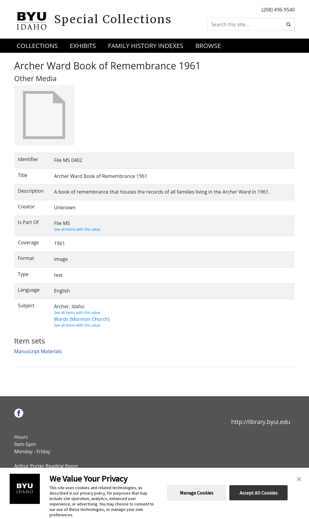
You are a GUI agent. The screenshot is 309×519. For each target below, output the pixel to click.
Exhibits (83, 45)
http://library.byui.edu (260, 422)
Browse (208, 45)
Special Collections (113, 19)
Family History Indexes (145, 45)
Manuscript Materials (38, 351)
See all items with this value (77, 229)
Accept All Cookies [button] (259, 493)
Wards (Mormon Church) (82, 319)
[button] (299, 479)
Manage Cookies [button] (196, 493)
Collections (37, 45)
